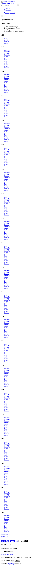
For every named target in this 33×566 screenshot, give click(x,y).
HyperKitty (11, 563)
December (7, 50)
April (5, 38)
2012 (2, 365)
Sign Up (7, 10)
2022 (2, 120)
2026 (2, 35)
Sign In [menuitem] (5, 3)
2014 (2, 316)
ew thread (7, 554)
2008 (2, 463)
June (5, 59)
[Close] (2, 16)
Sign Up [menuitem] (11, 3)
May (5, 61)
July (5, 58)
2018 (2, 218)
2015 (2, 292)
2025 (2, 47)
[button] (1, 3)
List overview (5, 534)
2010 (2, 414)
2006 (2, 512)
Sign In (7, 8)
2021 (2, 145)
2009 (2, 439)
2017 (2, 243)
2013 (2, 341)
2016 (2, 267)
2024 (2, 71)
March (6, 40)
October (6, 53)
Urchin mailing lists (9, 1)
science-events (9, 540)
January (6, 43)
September (7, 55)
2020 (2, 169)
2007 (2, 488)
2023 (2, 96)
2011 (2, 390)
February (6, 41)
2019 (2, 194)
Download (4, 536)
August (6, 56)
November (7, 51)
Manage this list (9, 13)
